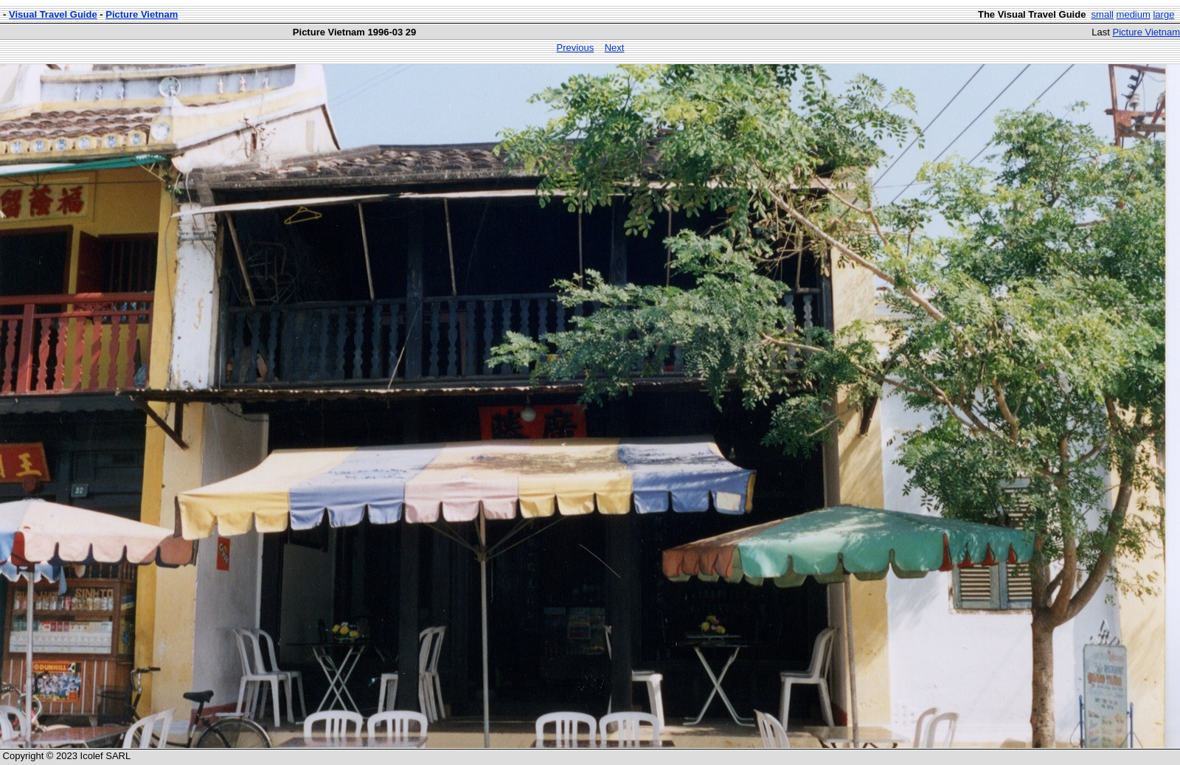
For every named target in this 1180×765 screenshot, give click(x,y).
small (1103, 14)
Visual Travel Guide (53, 14)
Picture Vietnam (141, 14)
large (1163, 14)
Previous (575, 47)
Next (615, 47)
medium (1133, 14)
